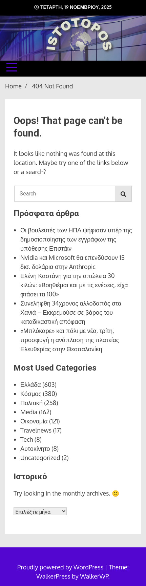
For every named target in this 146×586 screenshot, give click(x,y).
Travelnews (35, 430)
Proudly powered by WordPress (61, 567)
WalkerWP (94, 576)
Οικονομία (34, 421)
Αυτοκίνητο (35, 448)
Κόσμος (30, 393)
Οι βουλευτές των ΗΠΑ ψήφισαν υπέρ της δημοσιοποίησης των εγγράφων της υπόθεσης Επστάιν (76, 239)
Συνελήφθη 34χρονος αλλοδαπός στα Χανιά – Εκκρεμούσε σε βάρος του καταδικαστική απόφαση (70, 312)
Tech (26, 439)
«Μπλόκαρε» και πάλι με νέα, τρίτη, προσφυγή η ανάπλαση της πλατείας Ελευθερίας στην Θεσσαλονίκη (69, 340)
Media (29, 412)
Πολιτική (31, 402)
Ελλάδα (30, 384)
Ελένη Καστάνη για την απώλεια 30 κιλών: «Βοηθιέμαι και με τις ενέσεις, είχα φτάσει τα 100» (74, 285)
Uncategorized (40, 457)
